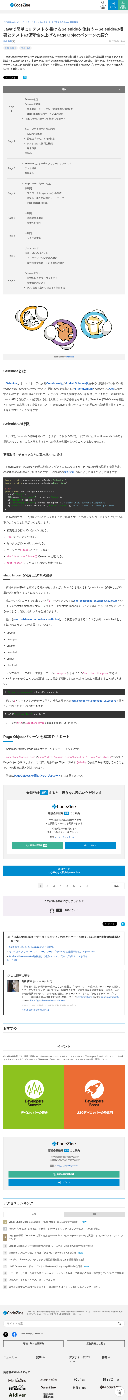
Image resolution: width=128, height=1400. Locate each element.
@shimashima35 (109, 997)
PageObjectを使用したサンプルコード (37, 775)
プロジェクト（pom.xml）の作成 (44, 193)
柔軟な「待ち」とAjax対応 (41, 138)
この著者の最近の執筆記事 (36, 1010)
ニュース (10, 1357)
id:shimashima (85, 997)
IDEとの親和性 (34, 133)
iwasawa (70, 357)
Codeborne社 (54, 383)
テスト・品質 (25, 48)
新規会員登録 (36, 845)
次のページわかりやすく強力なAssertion (64, 871)
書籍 (106, 1357)
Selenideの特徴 (33, 104)
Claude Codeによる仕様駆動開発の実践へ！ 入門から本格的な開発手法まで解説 (51, 1246)
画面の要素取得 (35, 218)
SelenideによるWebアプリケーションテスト (48, 163)
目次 (91, 89)
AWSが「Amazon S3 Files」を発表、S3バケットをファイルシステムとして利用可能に (54, 1228)
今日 (34, 1214)
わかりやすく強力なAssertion (40, 129)
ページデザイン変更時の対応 (42, 258)
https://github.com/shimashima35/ (47, 1000)
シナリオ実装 (34, 238)
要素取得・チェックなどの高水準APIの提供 (50, 109)
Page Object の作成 (37, 202)
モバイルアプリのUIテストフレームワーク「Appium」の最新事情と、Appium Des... (53, 951)
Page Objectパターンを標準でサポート (45, 118)
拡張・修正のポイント (36, 253)
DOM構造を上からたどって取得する (46, 287)
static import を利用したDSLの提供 (45, 113)
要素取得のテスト (36, 282)
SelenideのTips (32, 273)
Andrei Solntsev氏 (77, 383)
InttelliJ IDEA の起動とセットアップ (45, 198)
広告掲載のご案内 (95, 1343)
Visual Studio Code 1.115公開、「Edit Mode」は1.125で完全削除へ (44, 1222)
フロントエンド (10, 48)
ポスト (10, 77)
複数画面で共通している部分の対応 (45, 262)
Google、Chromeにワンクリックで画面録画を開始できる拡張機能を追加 (47, 1259)
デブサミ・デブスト (79, 1359)
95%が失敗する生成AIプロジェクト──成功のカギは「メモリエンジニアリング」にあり (54, 1287)
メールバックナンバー (64, 837)
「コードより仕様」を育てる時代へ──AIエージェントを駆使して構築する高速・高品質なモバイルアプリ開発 (66, 1273)
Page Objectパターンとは (38, 183)
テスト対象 (30, 168)
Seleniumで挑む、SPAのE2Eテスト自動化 (31, 946)
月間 (94, 1214)
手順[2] (28, 213)
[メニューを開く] (5, 5)
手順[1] (28, 188)
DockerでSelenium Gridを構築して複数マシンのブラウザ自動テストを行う (48, 956)
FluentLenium (84, 388)
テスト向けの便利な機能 (40, 143)
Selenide (11, 383)
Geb (111, 388)
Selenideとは (31, 99)
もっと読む (12, 960)
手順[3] (28, 233)
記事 (40, 1357)
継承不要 (31, 148)
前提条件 (29, 173)
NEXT (118, 886)
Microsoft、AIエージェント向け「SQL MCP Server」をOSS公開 (42, 1252)
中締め (28, 153)
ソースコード (32, 248)
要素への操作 (34, 222)
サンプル (69, 472)
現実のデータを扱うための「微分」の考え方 (32, 1280)
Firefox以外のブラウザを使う (42, 278)
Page (11, 141)
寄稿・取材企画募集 (33, 1343)
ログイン (90, 845)
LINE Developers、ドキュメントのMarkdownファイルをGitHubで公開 (45, 1266)
